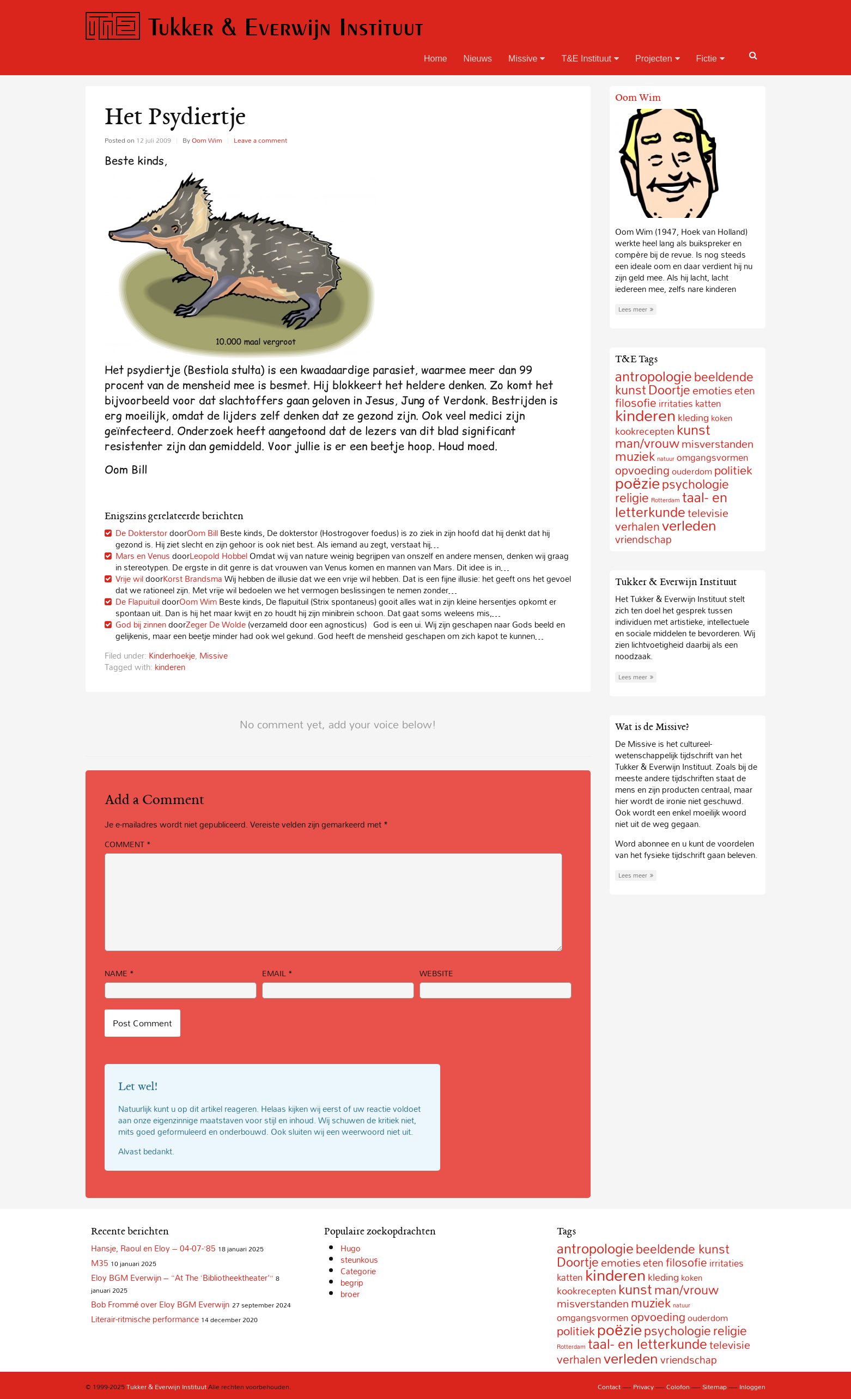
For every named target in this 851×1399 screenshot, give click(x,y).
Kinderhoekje (172, 655)
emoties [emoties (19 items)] (712, 390)
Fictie (710, 58)
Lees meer (635, 309)
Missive (526, 58)
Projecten (657, 58)
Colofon (678, 1386)
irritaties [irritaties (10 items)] (676, 403)
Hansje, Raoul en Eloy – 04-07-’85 (153, 1248)
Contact (609, 1386)
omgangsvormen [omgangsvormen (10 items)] (713, 457)
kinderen (170, 667)
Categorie (358, 1271)
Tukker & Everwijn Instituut (254, 26)
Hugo (351, 1248)
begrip (352, 1282)
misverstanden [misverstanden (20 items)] (717, 444)
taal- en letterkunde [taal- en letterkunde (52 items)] (671, 504)
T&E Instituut (590, 58)
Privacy (643, 1386)
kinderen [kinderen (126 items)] (645, 415)
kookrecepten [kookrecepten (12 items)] (586, 1290)
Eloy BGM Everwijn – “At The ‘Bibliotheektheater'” (182, 1277)
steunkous (359, 1259)
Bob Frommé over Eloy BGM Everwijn (160, 1304)
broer (350, 1294)
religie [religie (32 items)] (632, 497)
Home (435, 58)
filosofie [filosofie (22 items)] (686, 1262)
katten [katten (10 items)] (708, 403)
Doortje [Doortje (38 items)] (669, 390)
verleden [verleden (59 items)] (689, 525)
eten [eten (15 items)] (744, 390)
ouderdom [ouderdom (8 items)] (692, 471)
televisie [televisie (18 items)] (729, 1344)
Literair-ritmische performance (145, 1319)
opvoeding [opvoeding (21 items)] (658, 1317)
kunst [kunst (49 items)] (693, 429)
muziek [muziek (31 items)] (635, 456)
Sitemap (714, 1386)
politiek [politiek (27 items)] (733, 470)
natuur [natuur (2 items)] (665, 459)
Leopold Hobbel (218, 556)
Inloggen (752, 1386)
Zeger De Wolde (216, 624)
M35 (99, 1263)
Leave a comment (260, 140)
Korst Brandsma (192, 578)
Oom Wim (207, 140)
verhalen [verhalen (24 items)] (637, 526)
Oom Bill (202, 533)
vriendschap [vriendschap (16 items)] (643, 539)
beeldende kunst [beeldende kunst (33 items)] (683, 1249)
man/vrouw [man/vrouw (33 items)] (647, 443)
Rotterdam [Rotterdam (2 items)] (571, 1347)
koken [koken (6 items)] (721, 418)
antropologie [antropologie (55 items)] (653, 376)
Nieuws (478, 58)
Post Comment (142, 1023)
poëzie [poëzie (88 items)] (637, 483)
